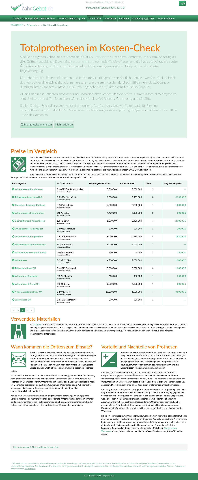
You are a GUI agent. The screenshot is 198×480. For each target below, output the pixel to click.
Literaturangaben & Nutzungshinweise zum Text (36, 447)
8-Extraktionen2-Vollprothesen (28, 220)
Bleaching (110, 18)
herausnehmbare (82, 61)
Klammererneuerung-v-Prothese (29, 252)
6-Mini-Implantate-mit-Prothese (29, 244)
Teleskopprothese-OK (24, 268)
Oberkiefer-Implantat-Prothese (28, 205)
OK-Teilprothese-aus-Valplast (27, 228)
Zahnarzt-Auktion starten (36, 124)
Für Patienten (30, 468)
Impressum (110, 476)
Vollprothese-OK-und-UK (25, 284)
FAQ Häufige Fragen (102, 2)
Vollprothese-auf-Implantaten (27, 189)
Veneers (124, 18)
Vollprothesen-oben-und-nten (28, 213)
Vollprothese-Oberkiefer (25, 276)
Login (182, 3)
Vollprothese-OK (21, 299)
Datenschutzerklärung (96, 476)
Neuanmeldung (165, 18)
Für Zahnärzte (117, 2)
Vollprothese (19, 260)
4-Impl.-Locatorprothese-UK (27, 291)
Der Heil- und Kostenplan (71, 18)
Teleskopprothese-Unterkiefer (28, 197)
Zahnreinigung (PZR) (143, 18)
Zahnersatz (94, 18)
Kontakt (89, 2)
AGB (85, 476)
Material (37, 324)
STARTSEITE (17, 25)
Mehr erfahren (64, 124)
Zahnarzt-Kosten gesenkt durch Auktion (34, 18)
